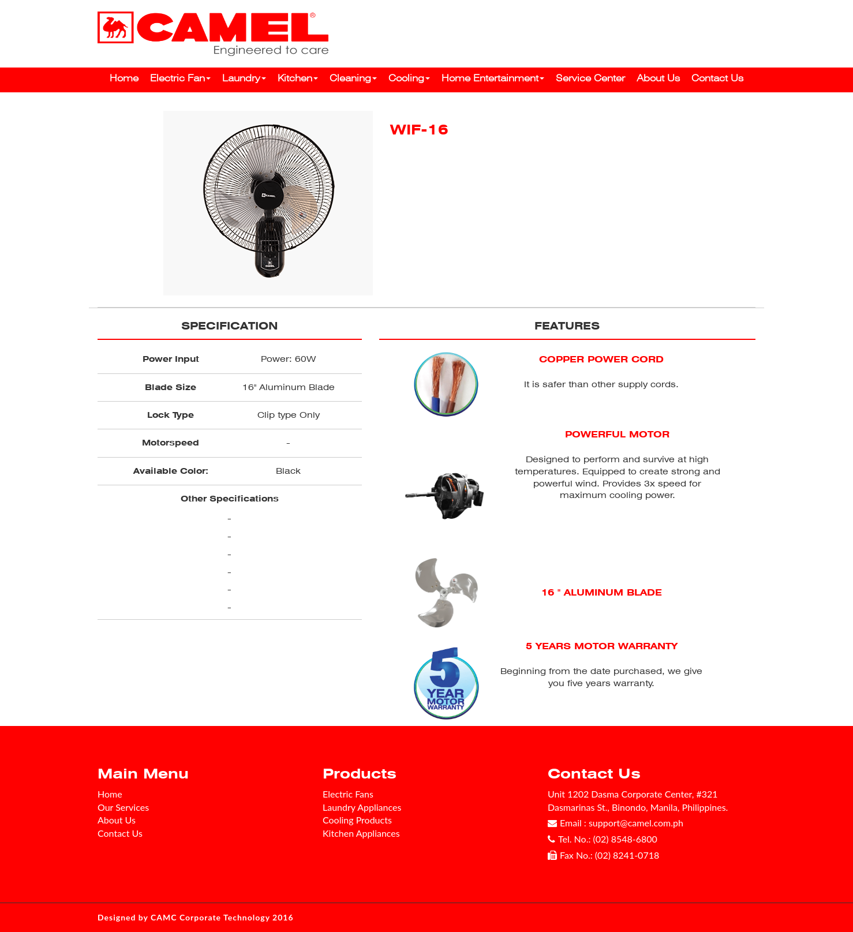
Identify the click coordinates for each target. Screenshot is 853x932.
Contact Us (717, 78)
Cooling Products (357, 819)
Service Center (590, 78)
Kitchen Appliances (361, 833)
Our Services (123, 807)
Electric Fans (348, 793)
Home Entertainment (493, 78)
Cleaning (353, 78)
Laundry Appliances (362, 807)
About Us (658, 78)
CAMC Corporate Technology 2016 (222, 917)
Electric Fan (180, 78)
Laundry (244, 78)
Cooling (409, 78)
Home (124, 78)
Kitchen (298, 78)
